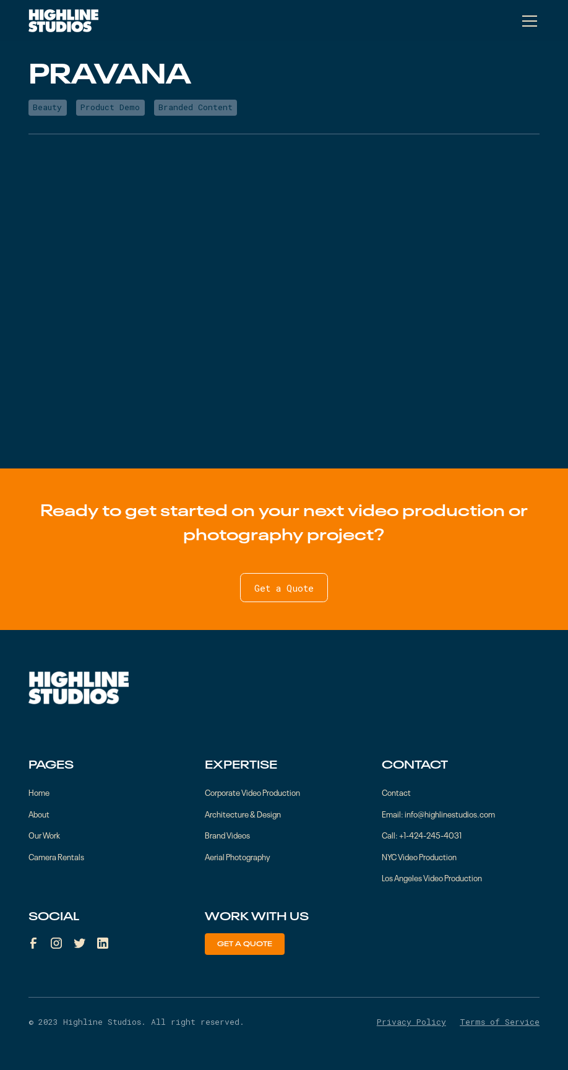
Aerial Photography (237, 856)
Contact (396, 792)
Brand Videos (227, 834)
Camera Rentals (56, 856)
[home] (63, 20)
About (38, 813)
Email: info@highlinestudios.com (438, 813)
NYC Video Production (419, 856)
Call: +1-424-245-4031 (422, 834)
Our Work (44, 834)
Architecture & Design (243, 813)
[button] (527, 21)
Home (38, 792)
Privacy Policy (411, 1021)
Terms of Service (500, 1021)
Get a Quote (284, 588)
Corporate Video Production (252, 792)
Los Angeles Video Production (432, 877)
